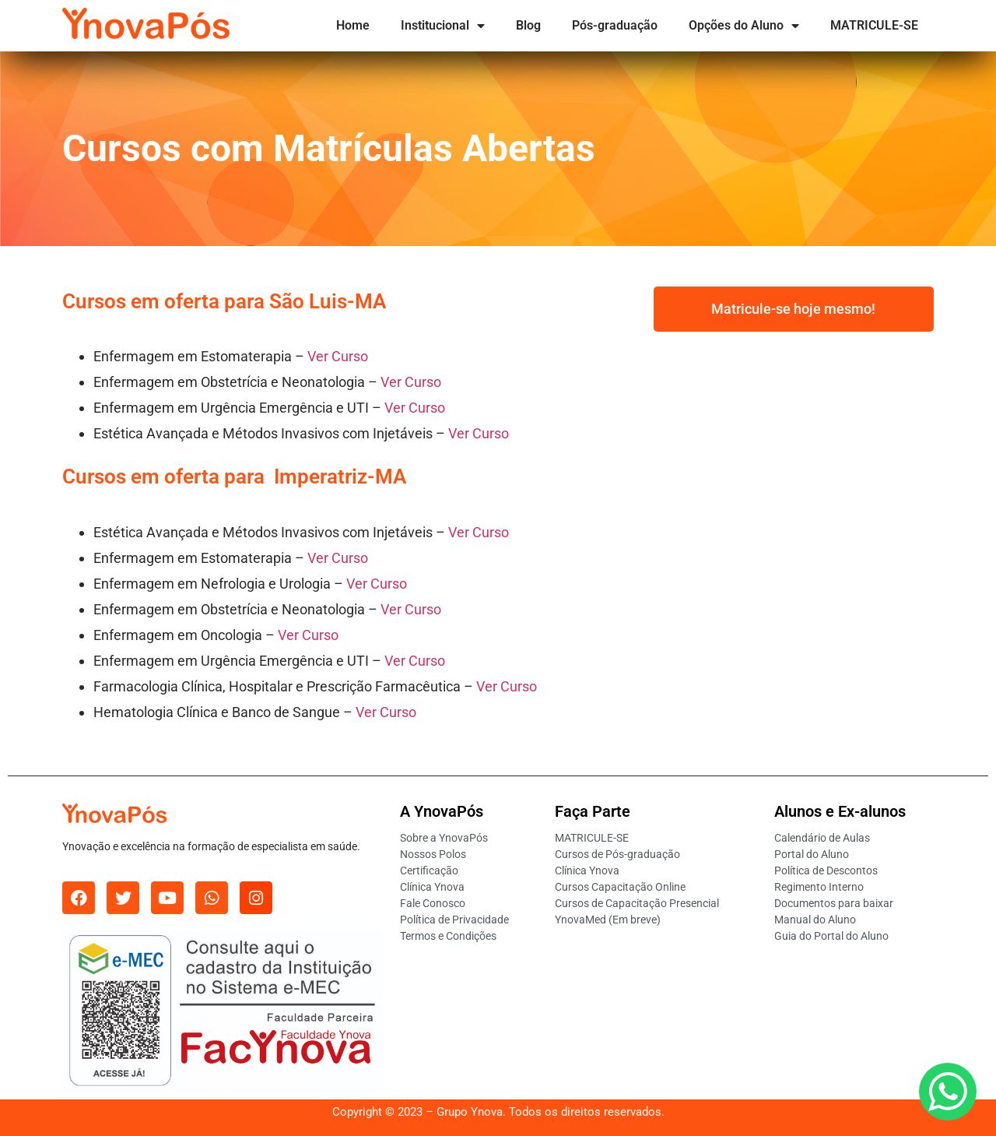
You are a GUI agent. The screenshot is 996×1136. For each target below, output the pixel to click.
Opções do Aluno (744, 26)
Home (353, 25)
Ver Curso (337, 356)
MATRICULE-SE (874, 25)
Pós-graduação (615, 25)
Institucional (443, 26)
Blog (528, 25)
